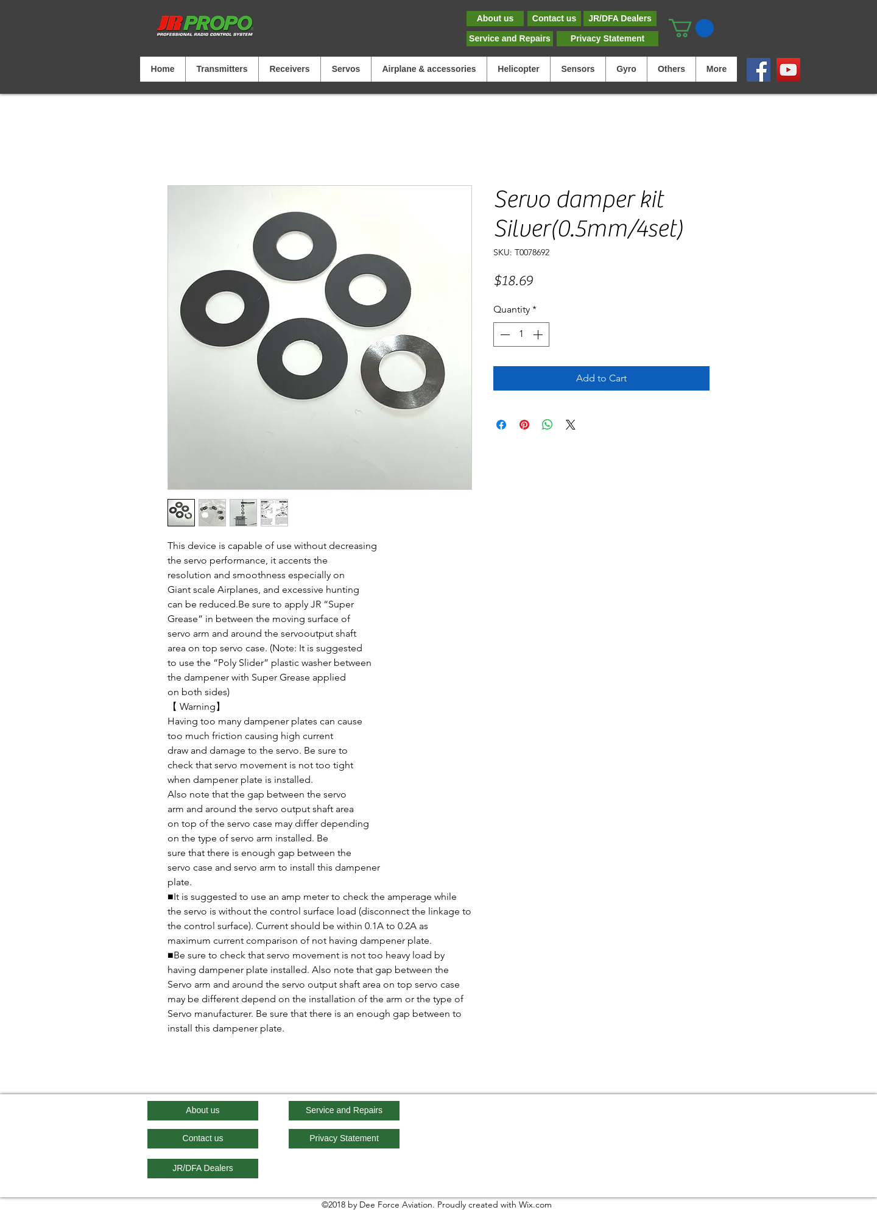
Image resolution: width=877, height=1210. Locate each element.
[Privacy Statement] (607, 38)
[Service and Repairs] (510, 38)
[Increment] (539, 334)
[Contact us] (554, 18)
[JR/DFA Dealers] (620, 18)
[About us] (495, 18)
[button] (691, 28)
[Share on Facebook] (501, 424)
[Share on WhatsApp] (547, 424)
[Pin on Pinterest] (524, 424)
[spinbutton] (521, 334)
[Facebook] (758, 70)
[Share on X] (570, 424)
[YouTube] (788, 70)
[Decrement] (503, 334)
